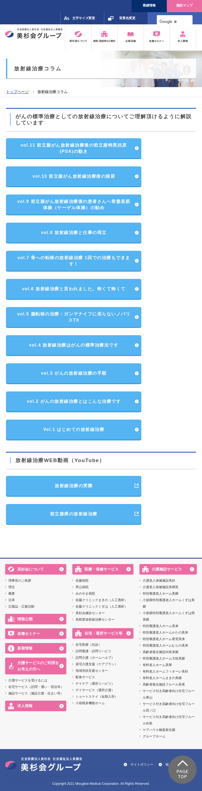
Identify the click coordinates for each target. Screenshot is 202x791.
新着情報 (24, 648)
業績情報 (149, 5)
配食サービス (85, 677)
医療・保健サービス (101, 569)
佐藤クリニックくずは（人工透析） (102, 606)
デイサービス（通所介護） (95, 690)
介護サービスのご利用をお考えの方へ (38, 666)
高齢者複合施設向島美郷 (160, 652)
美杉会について (30, 569)
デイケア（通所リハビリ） (95, 683)
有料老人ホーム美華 (157, 665)
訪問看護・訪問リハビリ (93, 651)
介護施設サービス (167, 569)
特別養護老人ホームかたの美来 (165, 632)
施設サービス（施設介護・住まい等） (36, 693)
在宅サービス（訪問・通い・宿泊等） (36, 687)
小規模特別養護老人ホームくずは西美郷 (169, 616)
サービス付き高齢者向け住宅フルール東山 (169, 694)
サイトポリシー (142, 764)
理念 (11, 587)
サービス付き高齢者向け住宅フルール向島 (169, 720)
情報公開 (24, 619)
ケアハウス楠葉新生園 (159, 730)
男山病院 (82, 587)
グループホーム (154, 736)
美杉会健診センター (90, 613)
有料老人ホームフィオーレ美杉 (165, 671)
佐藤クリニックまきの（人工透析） (102, 600)
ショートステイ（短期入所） (97, 696)
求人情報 (24, 706)
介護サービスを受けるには (27, 680)
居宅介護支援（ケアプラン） (97, 664)
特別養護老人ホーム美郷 (160, 593)
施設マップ (184, 5)
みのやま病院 (85, 593)
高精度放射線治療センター (95, 619)
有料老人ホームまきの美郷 (162, 678)
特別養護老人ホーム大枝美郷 (164, 658)
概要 (11, 593)
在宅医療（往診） (89, 645)
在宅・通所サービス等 (103, 633)
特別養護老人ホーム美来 (160, 626)
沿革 (11, 600)
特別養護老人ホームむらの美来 (165, 645)
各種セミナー (28, 633)
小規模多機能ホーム (90, 703)
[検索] (168, 21)
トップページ (17, 92)
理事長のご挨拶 (19, 580)
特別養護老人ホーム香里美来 (164, 639)
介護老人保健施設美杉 (159, 580)
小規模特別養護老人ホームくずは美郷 (169, 603)
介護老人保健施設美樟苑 (160, 587)
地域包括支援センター (92, 671)
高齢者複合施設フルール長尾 (164, 684)
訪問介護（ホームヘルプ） (95, 658)
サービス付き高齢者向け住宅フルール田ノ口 (169, 707)
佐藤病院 (82, 580)
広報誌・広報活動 (21, 606)
